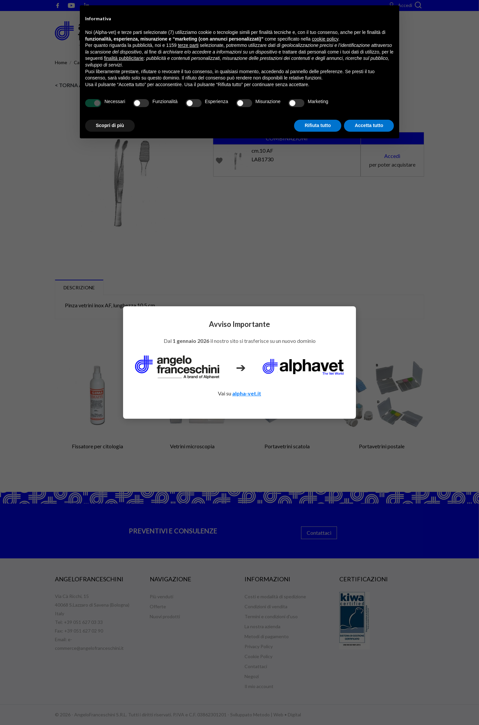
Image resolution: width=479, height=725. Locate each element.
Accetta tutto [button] (369, 125)
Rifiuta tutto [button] (318, 125)
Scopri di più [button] (110, 125)
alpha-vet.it (246, 393)
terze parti (188, 45)
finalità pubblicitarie (124, 58)
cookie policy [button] (325, 39)
